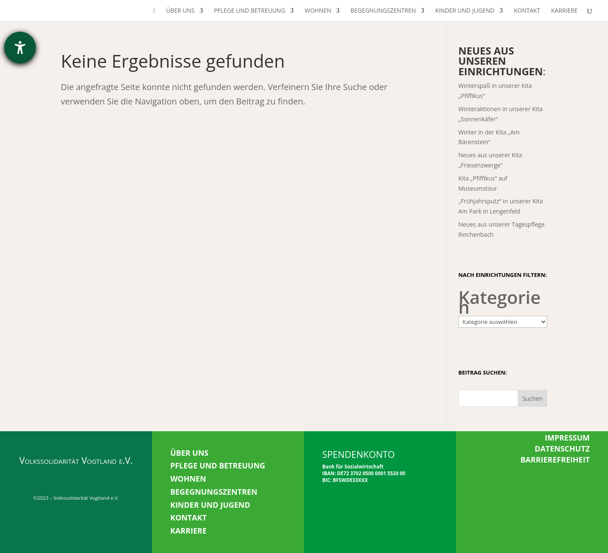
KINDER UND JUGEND (210, 505)
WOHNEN (188, 479)
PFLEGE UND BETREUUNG (217, 465)
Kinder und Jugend (464, 11)
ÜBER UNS (189, 453)
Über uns (180, 11)
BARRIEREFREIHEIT (554, 459)
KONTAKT (188, 517)
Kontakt (527, 11)
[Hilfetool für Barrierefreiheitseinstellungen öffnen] (20, 47)
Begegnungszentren (383, 11)
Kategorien (500, 302)
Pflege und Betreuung (249, 11)
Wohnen (317, 11)
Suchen (532, 398)
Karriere (564, 11)
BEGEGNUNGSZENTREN (213, 492)
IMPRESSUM (567, 438)
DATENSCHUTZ (562, 448)
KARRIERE (188, 531)
